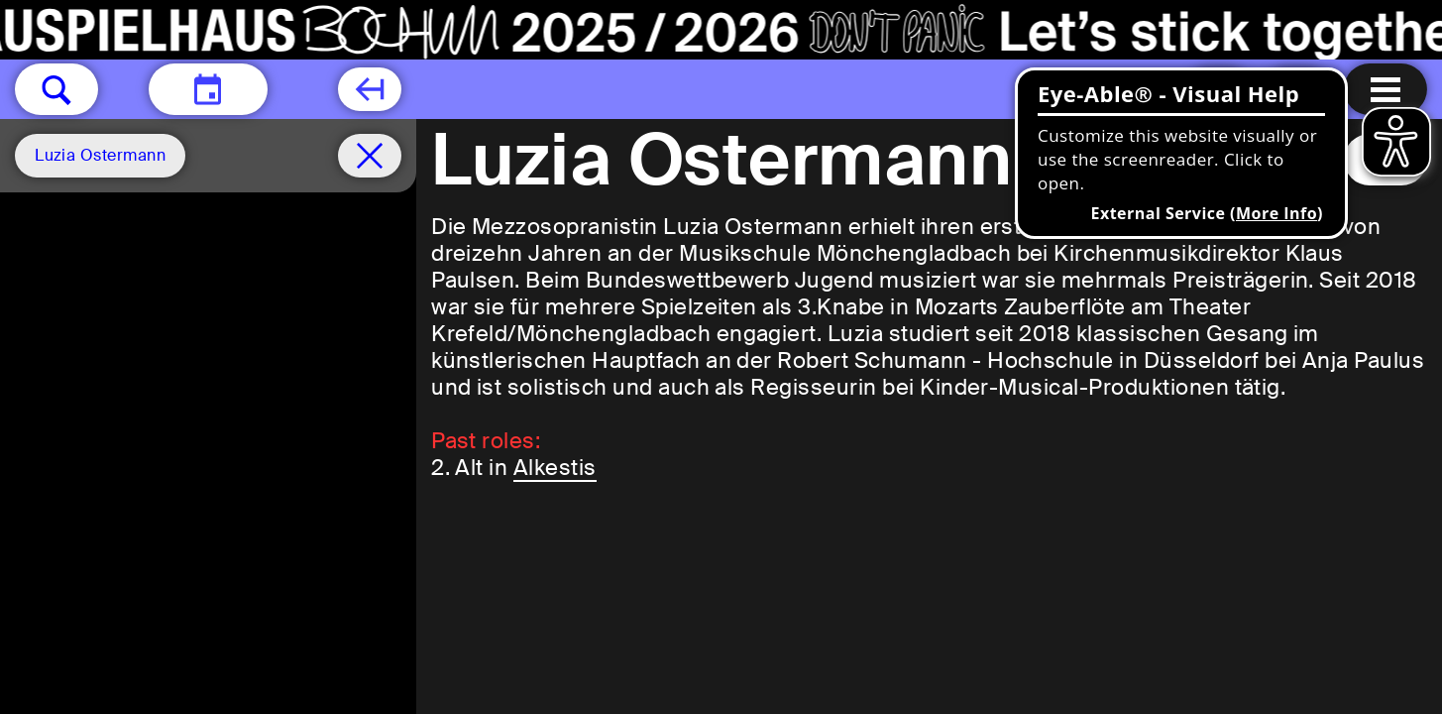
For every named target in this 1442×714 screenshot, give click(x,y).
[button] (56, 89)
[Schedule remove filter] (369, 156)
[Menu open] (1385, 89)
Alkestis (555, 467)
